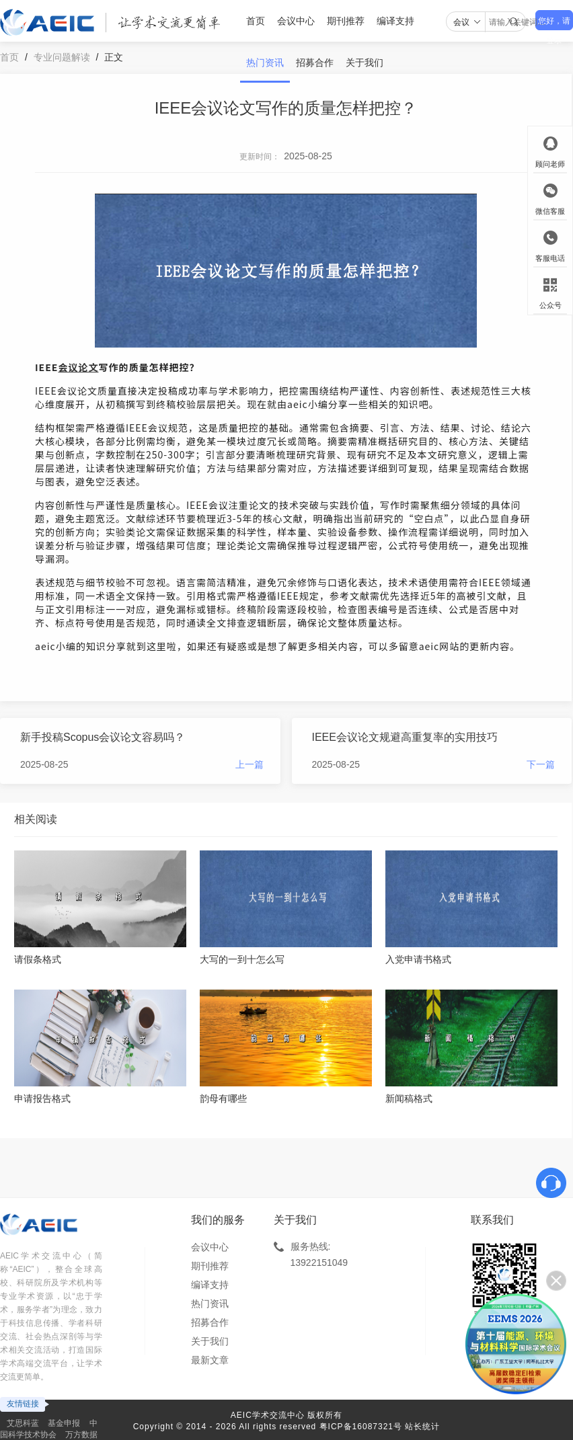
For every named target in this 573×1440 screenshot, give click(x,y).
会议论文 (78, 367)
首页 (255, 20)
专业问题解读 (62, 57)
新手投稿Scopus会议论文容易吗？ (102, 737)
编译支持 (395, 20)
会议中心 (296, 20)
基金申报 (64, 1423)
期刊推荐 (346, 20)
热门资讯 (265, 62)
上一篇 (249, 764)
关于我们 (364, 62)
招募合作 (315, 62)
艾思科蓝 (23, 1423)
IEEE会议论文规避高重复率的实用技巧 (405, 737)
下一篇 (541, 764)
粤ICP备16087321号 (360, 1426)
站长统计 (422, 1426)
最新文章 (210, 1360)
